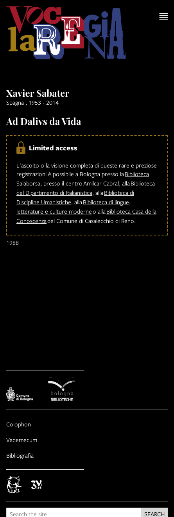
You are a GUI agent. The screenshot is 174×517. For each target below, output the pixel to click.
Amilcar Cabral (101, 183)
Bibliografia (20, 455)
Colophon (18, 424)
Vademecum (21, 440)
